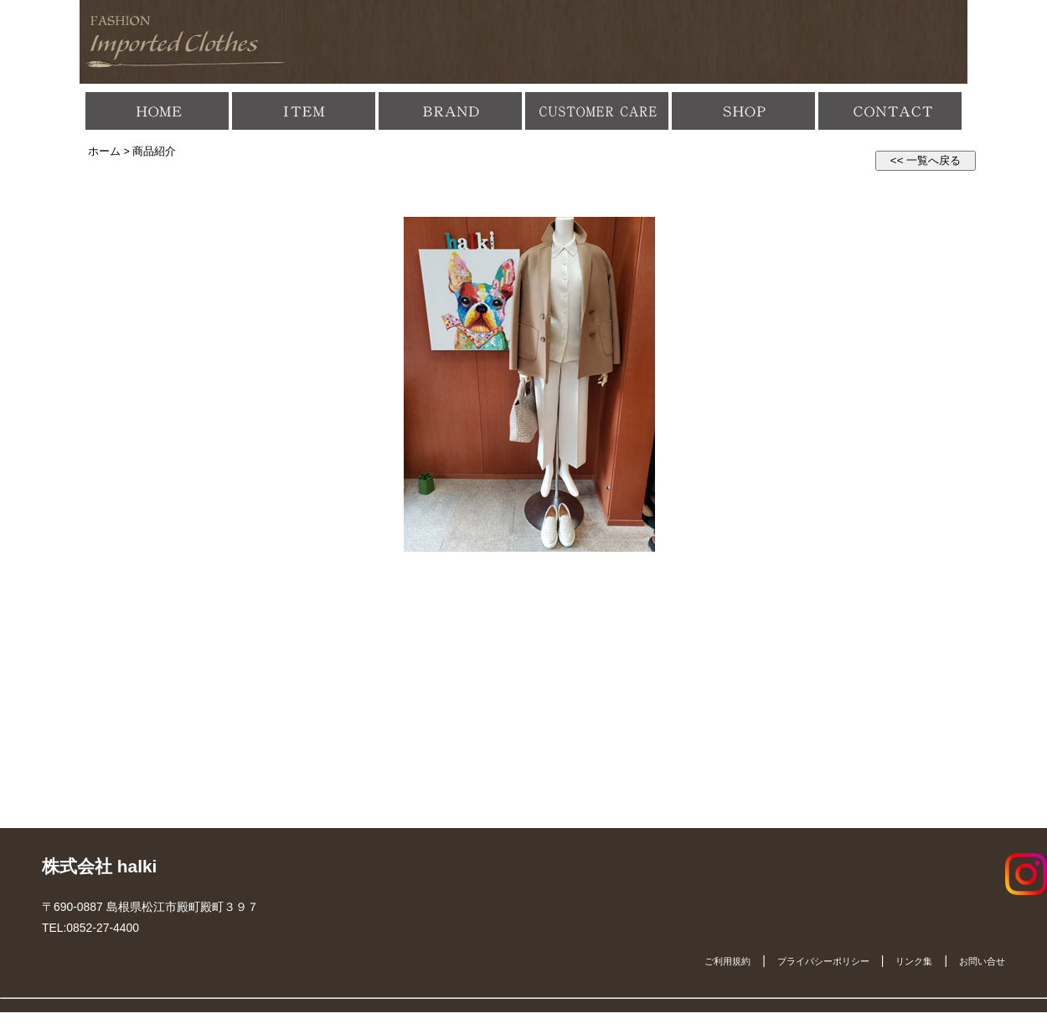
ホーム (104, 151)
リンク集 (913, 961)
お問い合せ (982, 961)
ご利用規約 (727, 961)
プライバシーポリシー (823, 961)
